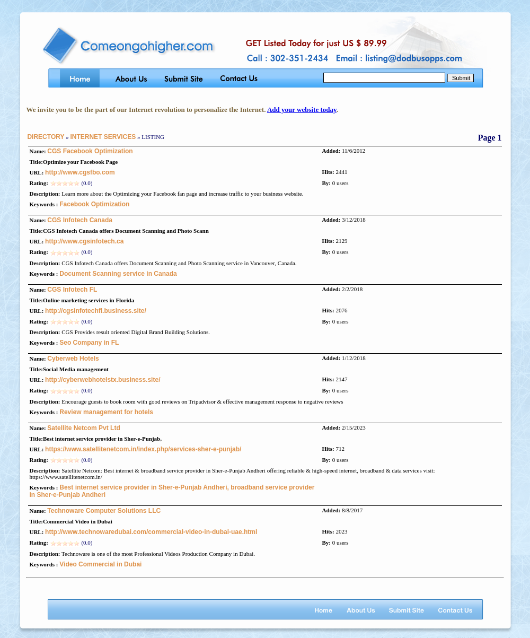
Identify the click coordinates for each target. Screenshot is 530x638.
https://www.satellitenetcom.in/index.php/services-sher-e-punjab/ (143, 449)
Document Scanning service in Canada (117, 273)
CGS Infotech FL (72, 289)
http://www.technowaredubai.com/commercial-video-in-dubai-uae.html (151, 532)
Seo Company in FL (89, 342)
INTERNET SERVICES (103, 137)
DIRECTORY (45, 137)
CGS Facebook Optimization (89, 151)
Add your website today (302, 109)
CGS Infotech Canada (79, 220)
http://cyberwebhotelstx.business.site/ (102, 379)
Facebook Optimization (94, 204)
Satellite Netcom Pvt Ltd (83, 428)
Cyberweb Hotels (73, 358)
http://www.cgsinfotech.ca (84, 241)
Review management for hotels (106, 412)
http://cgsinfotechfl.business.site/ (95, 310)
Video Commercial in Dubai (100, 564)
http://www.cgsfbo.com (80, 172)
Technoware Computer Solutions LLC (104, 510)
